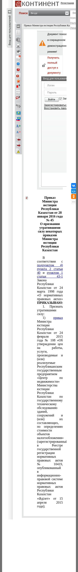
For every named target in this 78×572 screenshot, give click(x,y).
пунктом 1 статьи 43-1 (50, 274)
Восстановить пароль (56, 108)
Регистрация (67, 2)
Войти (51, 99)
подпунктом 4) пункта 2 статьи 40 (50, 268)
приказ (58, 317)
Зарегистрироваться (56, 105)
